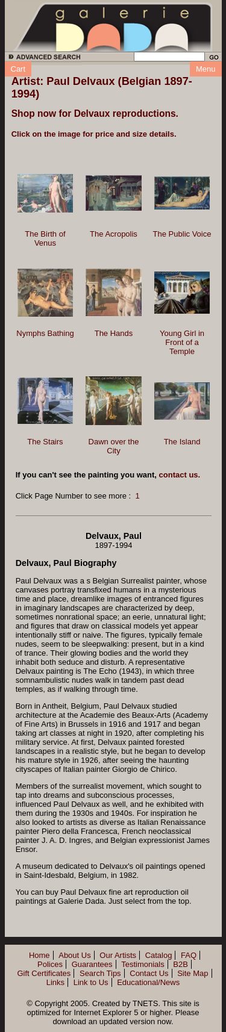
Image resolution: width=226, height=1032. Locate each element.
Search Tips (100, 973)
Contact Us (149, 973)
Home (39, 955)
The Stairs (45, 441)
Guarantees (92, 964)
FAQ (188, 955)
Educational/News (148, 982)
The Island (182, 441)
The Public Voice (182, 233)
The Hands (114, 333)
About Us (74, 955)
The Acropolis (113, 233)
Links (55, 982)
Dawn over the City (114, 446)
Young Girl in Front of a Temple (182, 342)
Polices (50, 964)
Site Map (192, 973)
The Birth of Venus (45, 238)
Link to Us (91, 982)
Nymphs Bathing (45, 333)
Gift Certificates (44, 973)
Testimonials (143, 964)
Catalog (158, 955)
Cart (18, 68)
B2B (180, 964)
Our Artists (117, 955)
